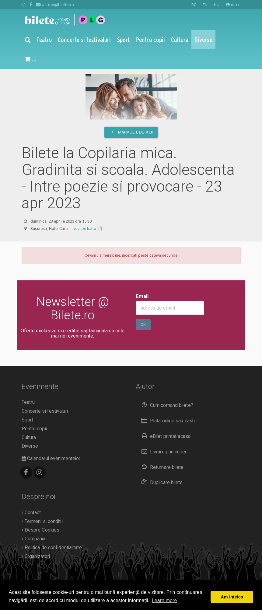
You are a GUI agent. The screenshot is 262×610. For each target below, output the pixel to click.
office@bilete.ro (55, 4)
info (232, 4)
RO (194, 4)
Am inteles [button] (232, 596)
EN (205, 4)
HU (216, 4)
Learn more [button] (164, 600)
